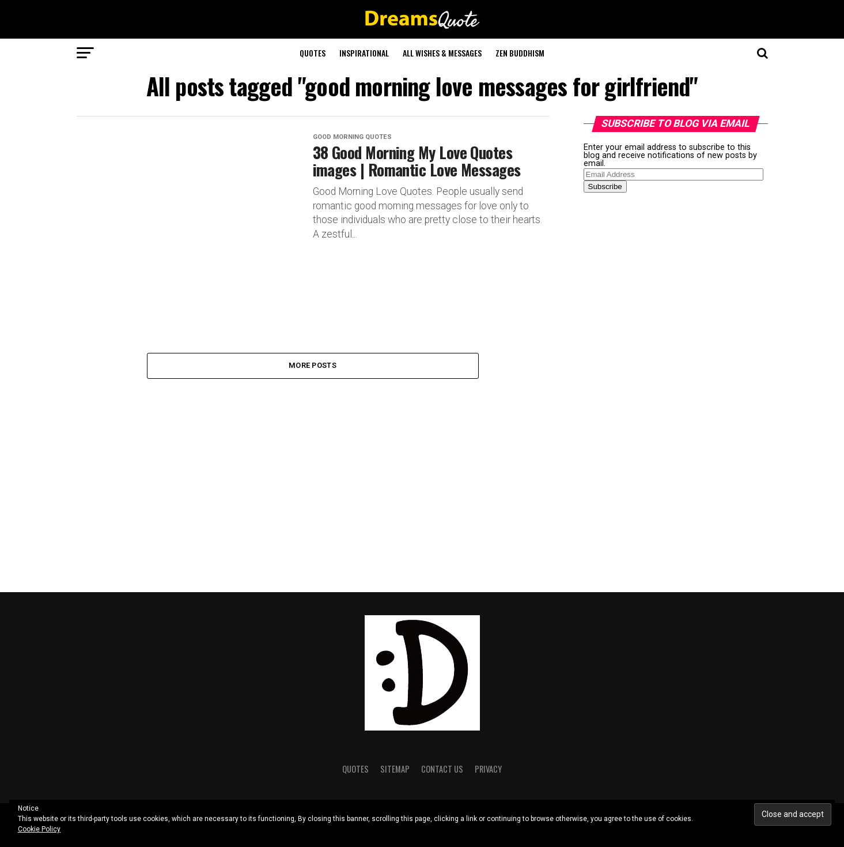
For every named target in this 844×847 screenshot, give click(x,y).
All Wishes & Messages (442, 53)
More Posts (312, 365)
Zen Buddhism (519, 53)
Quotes (313, 53)
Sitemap (395, 769)
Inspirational (364, 53)
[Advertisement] (670, 383)
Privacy (488, 769)
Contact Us (442, 769)
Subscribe (605, 186)
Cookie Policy (39, 829)
